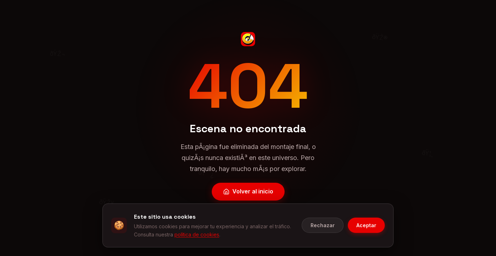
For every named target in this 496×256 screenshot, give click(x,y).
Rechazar (323, 236)
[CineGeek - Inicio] (248, 39)
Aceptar (366, 236)
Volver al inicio (248, 191)
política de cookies (196, 245)
